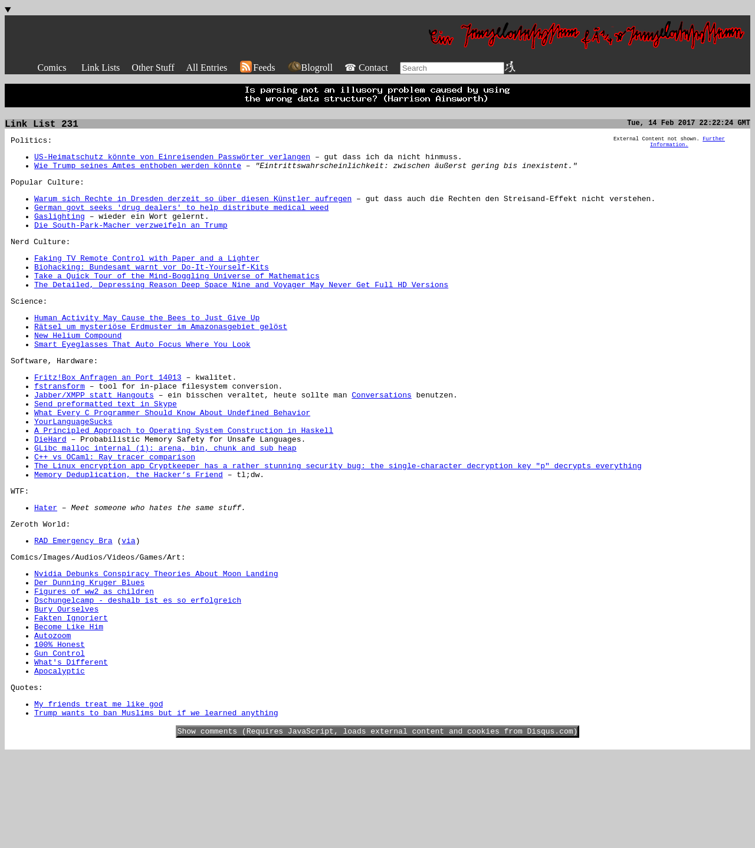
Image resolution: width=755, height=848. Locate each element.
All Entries (206, 68)
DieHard (50, 488)
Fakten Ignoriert (71, 693)
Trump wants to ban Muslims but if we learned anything (156, 804)
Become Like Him (68, 704)
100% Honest (59, 725)
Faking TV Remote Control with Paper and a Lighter (147, 277)
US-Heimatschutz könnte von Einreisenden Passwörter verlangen (172, 161)
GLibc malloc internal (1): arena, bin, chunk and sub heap (165, 499)
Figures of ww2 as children (94, 661)
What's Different (71, 746)
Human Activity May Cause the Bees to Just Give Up (147, 345)
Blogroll (310, 68)
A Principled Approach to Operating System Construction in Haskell (183, 477)
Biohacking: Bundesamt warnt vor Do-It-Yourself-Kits (151, 287)
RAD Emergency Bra (73, 604)
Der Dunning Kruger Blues (89, 651)
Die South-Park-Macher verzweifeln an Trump (131, 240)
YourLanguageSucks (73, 467)
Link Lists (100, 68)
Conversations (381, 435)
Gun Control (59, 736)
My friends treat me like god (98, 793)
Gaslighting (59, 230)
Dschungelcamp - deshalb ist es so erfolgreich (137, 672)
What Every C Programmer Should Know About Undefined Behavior (172, 456)
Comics (52, 68)
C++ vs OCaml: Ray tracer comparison (114, 509)
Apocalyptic (59, 757)
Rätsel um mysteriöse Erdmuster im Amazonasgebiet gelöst (160, 356)
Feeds (257, 68)
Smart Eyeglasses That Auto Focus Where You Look (142, 377)
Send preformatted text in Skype (105, 446)
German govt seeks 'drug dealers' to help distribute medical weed (181, 219)
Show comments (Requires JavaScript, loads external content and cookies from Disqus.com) (378, 824)
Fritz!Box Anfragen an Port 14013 (108, 414)
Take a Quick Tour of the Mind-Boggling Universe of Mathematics (177, 298)
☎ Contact (366, 68)
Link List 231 (41, 125)
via (128, 604)
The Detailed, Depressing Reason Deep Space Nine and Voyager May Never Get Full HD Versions (241, 309)
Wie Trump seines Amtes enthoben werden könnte (137, 172)
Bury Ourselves (66, 683)
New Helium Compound (78, 366)
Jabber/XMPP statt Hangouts (94, 435)
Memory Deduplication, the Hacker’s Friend (128, 530)
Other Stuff (153, 68)
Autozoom (52, 714)
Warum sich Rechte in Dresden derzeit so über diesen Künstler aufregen (193, 208)
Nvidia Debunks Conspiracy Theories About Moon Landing (156, 640)
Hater (45, 567)
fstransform (59, 424)
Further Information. (687, 145)
